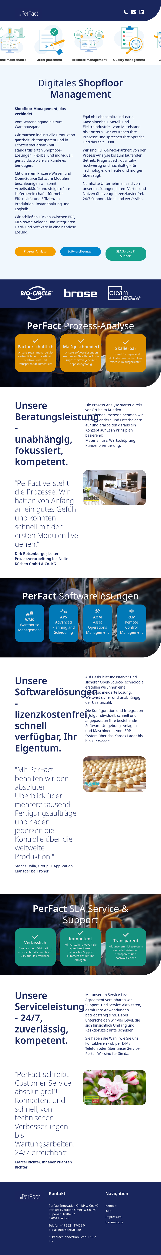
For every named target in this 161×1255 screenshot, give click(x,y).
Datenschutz (114, 1222)
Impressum (114, 1216)
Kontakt (111, 1205)
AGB (109, 1211)
